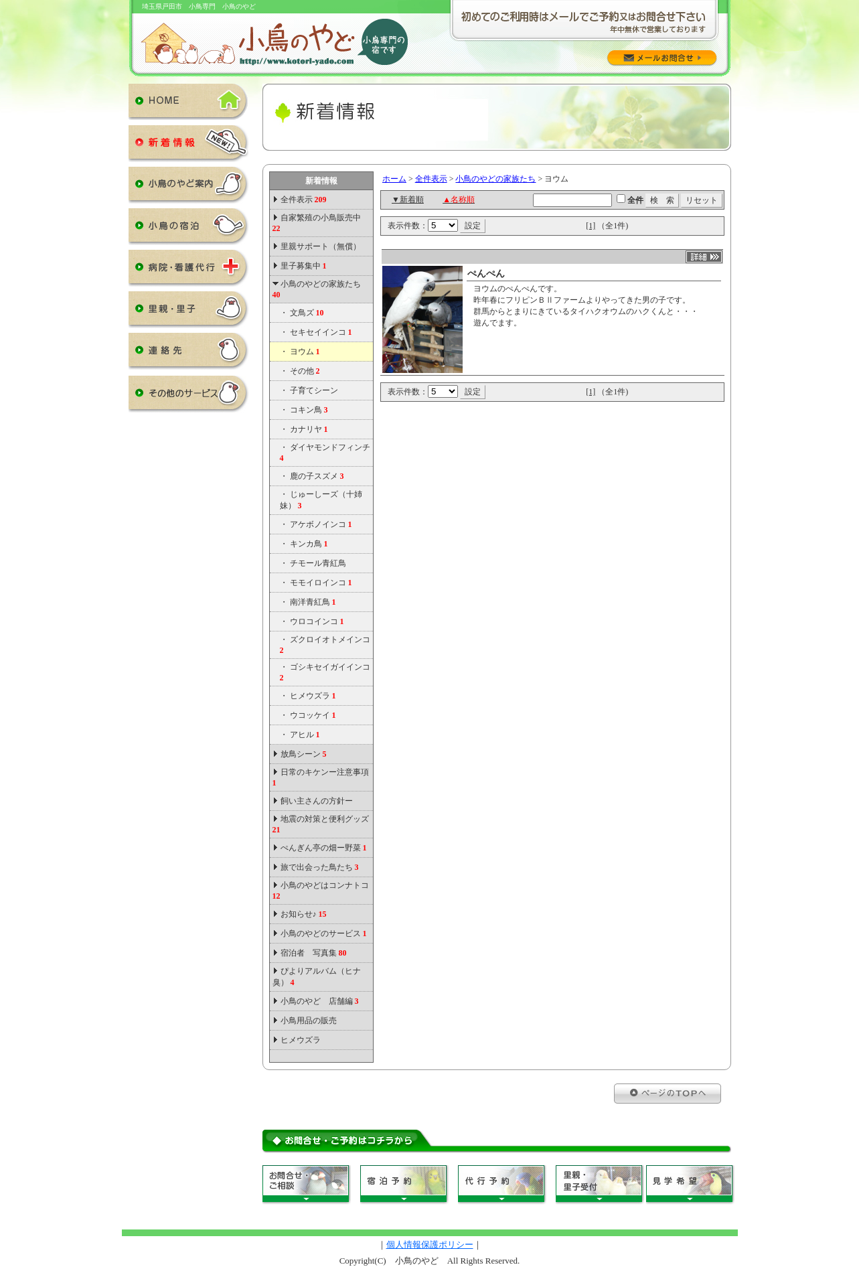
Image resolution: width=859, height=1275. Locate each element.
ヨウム (305, 351)
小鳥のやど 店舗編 (320, 1001)
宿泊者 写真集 (314, 953)
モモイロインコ (321, 582)
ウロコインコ (317, 621)
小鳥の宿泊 (189, 229)
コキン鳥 (309, 410)
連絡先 (189, 353)
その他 (305, 371)
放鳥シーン (304, 754)
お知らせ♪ (304, 914)
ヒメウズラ (313, 695)
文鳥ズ (307, 312)
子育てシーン (314, 390)
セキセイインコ (321, 332)
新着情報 (189, 146)
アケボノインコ (321, 524)
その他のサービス (189, 396)
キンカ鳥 (309, 543)
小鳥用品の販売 (309, 1020)
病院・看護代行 (189, 270)
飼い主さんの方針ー (317, 801)
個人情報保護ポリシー (429, 1245)
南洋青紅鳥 (313, 602)
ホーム (394, 178)
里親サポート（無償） (321, 246)
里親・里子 (189, 312)
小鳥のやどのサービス (324, 933)
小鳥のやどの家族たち (495, 178)
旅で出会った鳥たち (320, 867)
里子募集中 (304, 266)
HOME (189, 104)
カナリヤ (309, 429)
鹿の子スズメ (317, 476)
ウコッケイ (313, 715)
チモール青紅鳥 (318, 563)
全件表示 (303, 199)
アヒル (305, 734)
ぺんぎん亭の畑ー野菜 (324, 847)
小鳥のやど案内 (189, 187)
